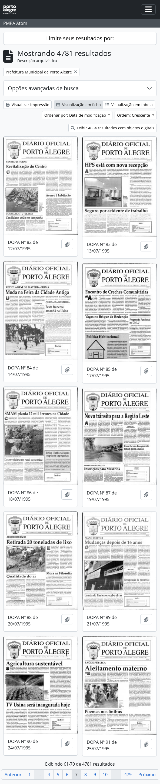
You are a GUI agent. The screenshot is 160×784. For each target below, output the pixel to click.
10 (105, 775)
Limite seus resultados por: (80, 38)
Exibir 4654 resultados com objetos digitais (112, 127)
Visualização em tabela (129, 104)
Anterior (13, 775)
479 (128, 775)
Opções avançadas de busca (43, 88)
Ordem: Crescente (134, 115)
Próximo (147, 775)
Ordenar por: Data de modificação (75, 115)
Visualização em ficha (78, 104)
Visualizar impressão (27, 104)
